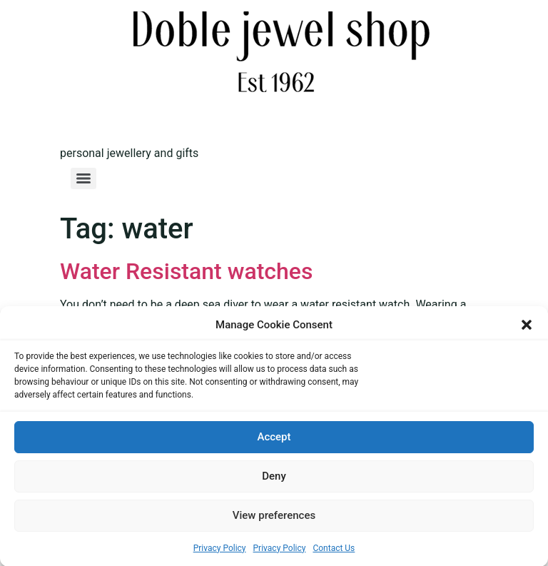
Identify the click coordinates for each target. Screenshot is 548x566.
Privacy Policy (219, 549)
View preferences (274, 516)
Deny (274, 476)
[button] (526, 325)
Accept (273, 437)
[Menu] (83, 178)
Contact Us (334, 549)
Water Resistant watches (186, 271)
